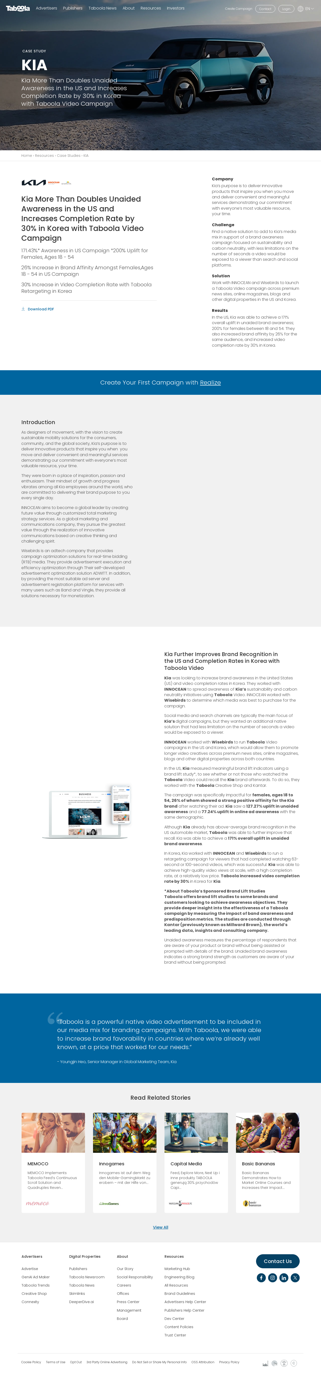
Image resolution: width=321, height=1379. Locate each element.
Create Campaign (238, 9)
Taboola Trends (36, 1285)
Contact (265, 9)
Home (26, 155)
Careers (124, 1285)
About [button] (129, 8)
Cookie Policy (31, 1362)
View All (160, 1227)
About (122, 1256)
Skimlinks (77, 1293)
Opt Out (76, 1362)
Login (286, 9)
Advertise (30, 1269)
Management (129, 1310)
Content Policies (179, 1327)
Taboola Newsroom (87, 1277)
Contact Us (278, 1261)
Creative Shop (34, 1293)
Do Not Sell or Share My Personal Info (159, 1362)
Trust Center (175, 1335)
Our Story (125, 1269)
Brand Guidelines (180, 1293)
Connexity (30, 1302)
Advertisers (46, 8)
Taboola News (103, 8)
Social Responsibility (135, 1277)
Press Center (128, 1302)
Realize (210, 382)
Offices (123, 1293)
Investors (176, 8)
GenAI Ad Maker (36, 1277)
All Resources (176, 1285)
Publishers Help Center (184, 1310)
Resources (44, 155)
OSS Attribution (203, 1362)
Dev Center (174, 1318)
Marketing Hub (177, 1269)
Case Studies (69, 155)
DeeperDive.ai (81, 1302)
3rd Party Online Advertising (107, 1362)
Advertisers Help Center (185, 1302)
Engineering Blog (179, 1277)
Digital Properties (85, 1256)
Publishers (73, 8)
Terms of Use (55, 1362)
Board (122, 1318)
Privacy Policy (229, 1362)
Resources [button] (151, 8)
